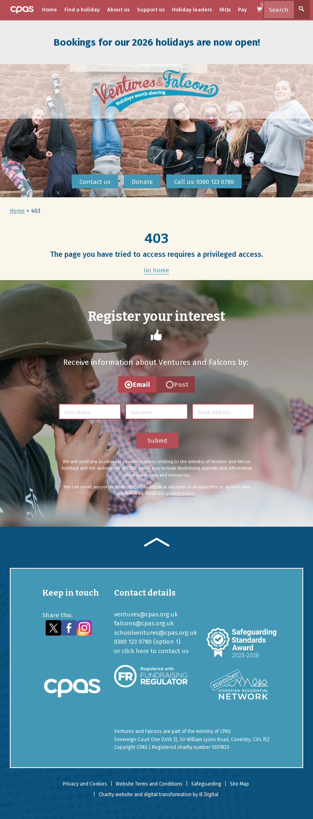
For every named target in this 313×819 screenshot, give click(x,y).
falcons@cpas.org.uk (144, 623)
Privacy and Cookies (85, 784)
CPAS (225, 731)
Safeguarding (206, 784)
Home (49, 10)
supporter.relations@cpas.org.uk (127, 487)
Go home (156, 270)
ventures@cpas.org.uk (146, 614)
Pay (242, 10)
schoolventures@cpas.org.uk (155, 632)
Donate (142, 181)
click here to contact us (155, 651)
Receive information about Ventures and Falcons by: (155, 362)
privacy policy (180, 493)
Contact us (94, 181)
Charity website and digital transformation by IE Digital (158, 794)
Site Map (239, 784)
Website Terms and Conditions (149, 784)
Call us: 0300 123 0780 (204, 181)
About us (118, 10)
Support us (151, 10)
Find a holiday (82, 10)
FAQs (225, 10)
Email (141, 385)
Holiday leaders (192, 10)
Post (181, 385)
